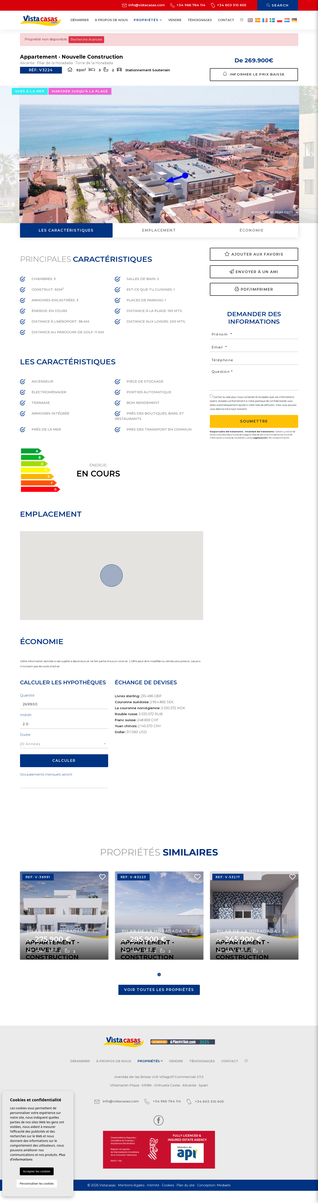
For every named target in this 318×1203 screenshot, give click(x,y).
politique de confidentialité (271, 407)
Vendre (175, 20)
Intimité (153, 1197)
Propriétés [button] (148, 20)
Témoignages (200, 20)
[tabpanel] (64, 926)
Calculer (64, 767)
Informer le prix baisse (254, 76)
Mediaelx (224, 1197)
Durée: (25, 741)
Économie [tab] (252, 237)
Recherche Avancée (86, 40)
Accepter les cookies (36, 1171)
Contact (226, 20)
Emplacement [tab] (159, 237)
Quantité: (27, 702)
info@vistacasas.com (143, 5)
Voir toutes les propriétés (159, 1002)
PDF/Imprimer (254, 295)
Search (278, 5)
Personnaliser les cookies (37, 1183)
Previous (5, 161)
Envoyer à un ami (254, 278)
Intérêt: (26, 721)
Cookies (168, 1197)
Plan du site (185, 1197)
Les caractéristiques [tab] (66, 237)
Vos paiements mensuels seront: (46, 781)
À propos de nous (111, 20)
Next (312, 161)
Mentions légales (131, 1197)
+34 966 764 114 (187, 5)
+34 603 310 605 (228, 5)
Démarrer (80, 20)
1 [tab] (159, 987)
